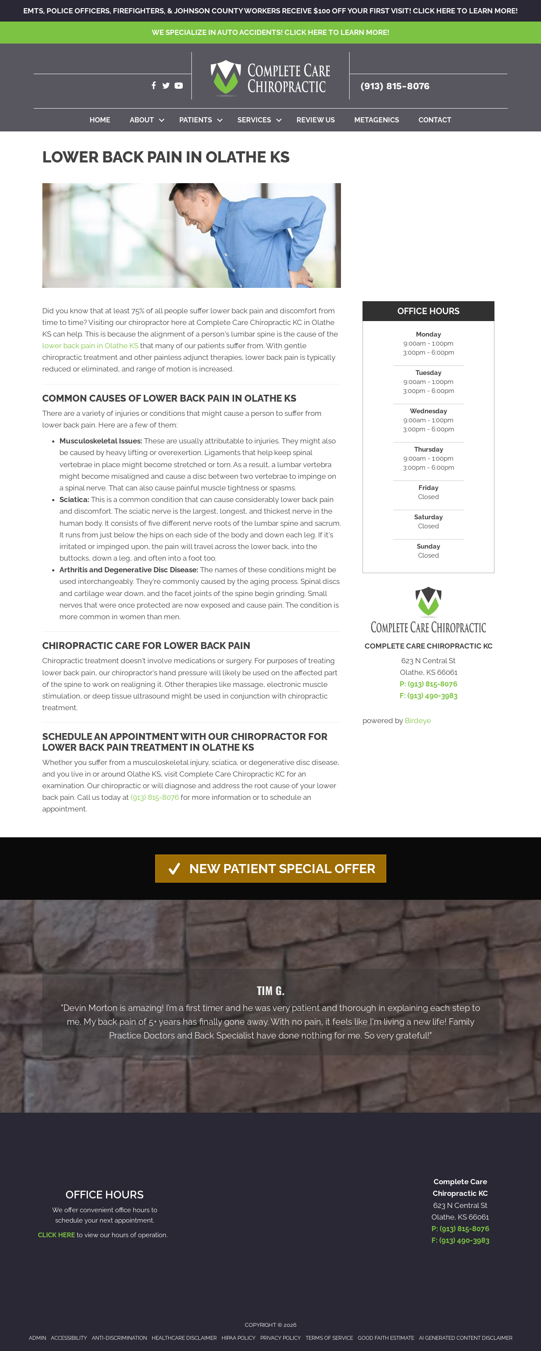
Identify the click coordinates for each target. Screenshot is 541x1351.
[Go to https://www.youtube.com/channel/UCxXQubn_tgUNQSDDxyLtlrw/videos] (179, 87)
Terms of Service (329, 1338)
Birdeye (418, 720)
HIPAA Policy (239, 1338)
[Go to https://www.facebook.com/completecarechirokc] (154, 87)
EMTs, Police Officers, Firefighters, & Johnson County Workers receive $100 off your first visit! (270, 10)
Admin (37, 1338)
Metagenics (376, 120)
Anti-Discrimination (119, 1338)
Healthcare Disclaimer (184, 1338)
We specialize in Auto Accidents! (270, 32)
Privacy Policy (280, 1338)
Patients (195, 120)
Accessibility (69, 1338)
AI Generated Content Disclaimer (466, 1338)
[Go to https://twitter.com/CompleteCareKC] (166, 87)
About (142, 120)
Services (254, 120)
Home (100, 120)
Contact (435, 120)
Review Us (316, 120)
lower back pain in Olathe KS (90, 345)
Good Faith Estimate (386, 1338)
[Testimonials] (270, 1012)
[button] (161, 120)
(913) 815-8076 (395, 86)
